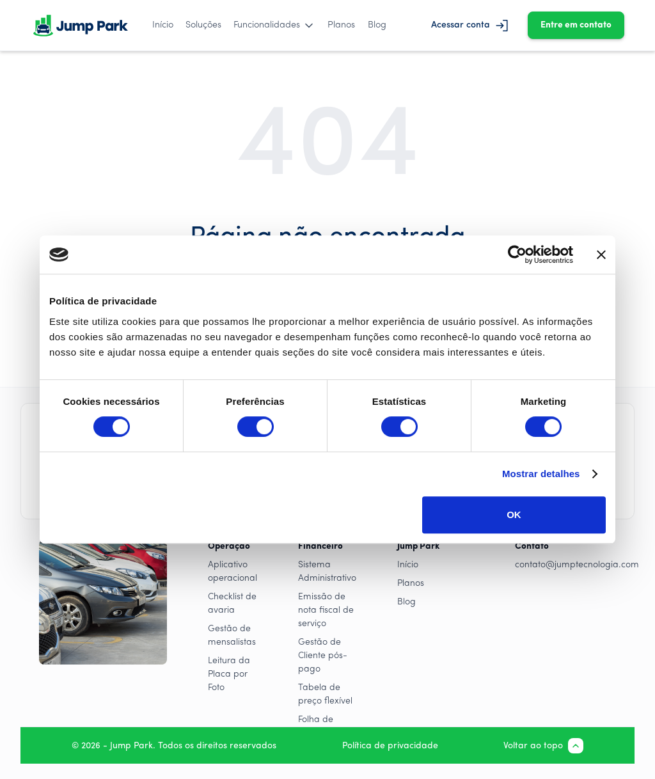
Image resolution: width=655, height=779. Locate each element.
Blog (377, 25)
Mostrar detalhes (541, 473)
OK (514, 514)
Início (162, 25)
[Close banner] (601, 254)
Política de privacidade (390, 746)
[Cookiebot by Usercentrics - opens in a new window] (517, 254)
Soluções (203, 25)
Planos (341, 25)
